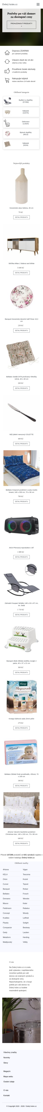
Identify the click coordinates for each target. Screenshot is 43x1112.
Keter (25, 903)
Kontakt (6, 1095)
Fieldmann (7, 908)
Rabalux (26, 908)
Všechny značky (10, 1052)
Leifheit (26, 918)
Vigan (25, 870)
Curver (5, 884)
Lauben (26, 932)
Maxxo (5, 903)
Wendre (26, 899)
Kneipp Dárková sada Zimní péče (21, 719)
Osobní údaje (8, 1082)
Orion (5, 879)
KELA (5, 874)
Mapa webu (8, 1077)
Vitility (25, 942)
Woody (26, 913)
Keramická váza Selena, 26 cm (21, 208)
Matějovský (7, 942)
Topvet (25, 884)
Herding (26, 937)
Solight (25, 923)
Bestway (26, 928)
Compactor (7, 928)
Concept (6, 913)
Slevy (5, 1063)
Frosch (25, 894)
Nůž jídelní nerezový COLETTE (21, 434)
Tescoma (26, 874)
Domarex (6, 899)
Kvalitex (6, 918)
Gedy (5, 932)
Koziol (25, 879)
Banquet (6, 889)
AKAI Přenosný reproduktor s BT (21, 548)
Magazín (6, 1071)
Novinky (6, 1058)
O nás (5, 1090)
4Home (6, 870)
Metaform (7, 937)
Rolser (25, 889)
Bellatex (6, 894)
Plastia (5, 923)
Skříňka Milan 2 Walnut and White (21, 263)
